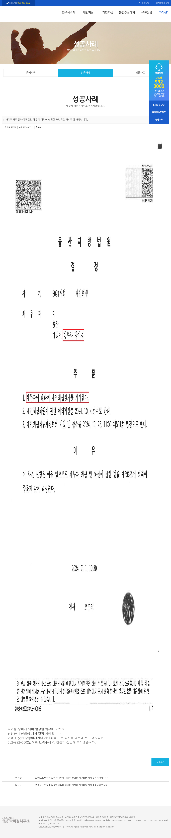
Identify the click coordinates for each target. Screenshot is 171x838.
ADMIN (92, 826)
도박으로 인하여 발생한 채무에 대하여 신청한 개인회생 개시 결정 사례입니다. (71, 777)
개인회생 (107, 12)
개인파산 (88, 12)
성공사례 (85, 72)
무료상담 (146, 12)
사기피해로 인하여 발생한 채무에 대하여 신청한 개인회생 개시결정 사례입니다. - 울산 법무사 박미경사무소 (18, 12)
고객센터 (164, 12)
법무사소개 (68, 12)
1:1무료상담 (144, 3)
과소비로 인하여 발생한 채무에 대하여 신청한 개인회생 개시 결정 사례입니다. (71, 785)
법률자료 (140, 72)
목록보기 (160, 762)
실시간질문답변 (162, 3)
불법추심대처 (127, 12)
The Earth (109, 826)
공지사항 (31, 72)
